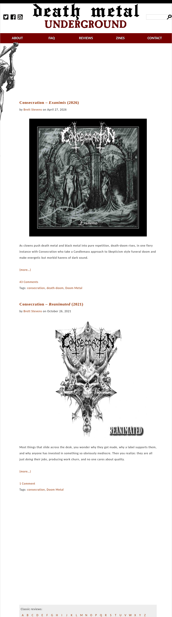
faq (52, 38)
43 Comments (28, 282)
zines (120, 38)
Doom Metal (73, 288)
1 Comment (27, 483)
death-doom (55, 288)
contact (154, 38)
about (17, 38)
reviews (86, 38)
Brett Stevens (33, 109)
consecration (36, 288)
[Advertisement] (90, 71)
